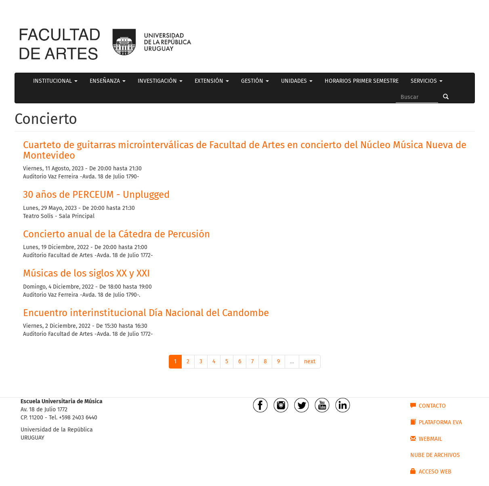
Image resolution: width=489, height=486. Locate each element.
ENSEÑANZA (108, 81)
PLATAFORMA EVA (436, 422)
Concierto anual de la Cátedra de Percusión (117, 234)
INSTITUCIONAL (55, 81)
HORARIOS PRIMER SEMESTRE (362, 81)
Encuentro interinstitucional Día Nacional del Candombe (146, 312)
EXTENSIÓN (212, 81)
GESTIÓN (255, 81)
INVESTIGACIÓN (160, 81)
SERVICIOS (427, 81)
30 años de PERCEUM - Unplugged (96, 194)
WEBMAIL (426, 438)
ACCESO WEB (430, 471)
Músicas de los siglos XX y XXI (86, 273)
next (309, 361)
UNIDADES (297, 81)
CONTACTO (428, 405)
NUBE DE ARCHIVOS (435, 455)
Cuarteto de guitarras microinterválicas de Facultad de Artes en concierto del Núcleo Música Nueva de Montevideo (244, 150)
